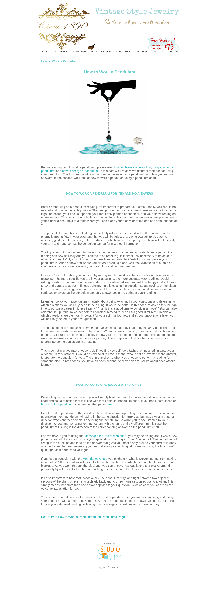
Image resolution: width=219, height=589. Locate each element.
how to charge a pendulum (80, 171)
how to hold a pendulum (57, 404)
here (109, 404)
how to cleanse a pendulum (132, 167)
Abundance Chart (95, 458)
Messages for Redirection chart (105, 436)
